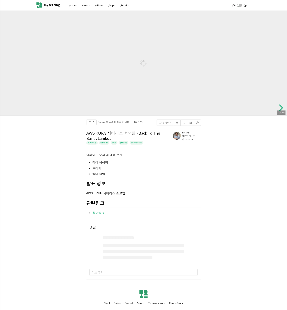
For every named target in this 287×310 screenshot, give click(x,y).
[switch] (239, 5)
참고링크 (98, 212)
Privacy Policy (176, 303)
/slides (99, 5)
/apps (111, 5)
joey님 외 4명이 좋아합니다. (114, 122)
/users (73, 5)
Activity (140, 303)
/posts (86, 5)
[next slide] (279, 107)
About (107, 303)
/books (124, 5)
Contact (129, 303)
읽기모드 (165, 122)
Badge (117, 303)
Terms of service (156, 303)
